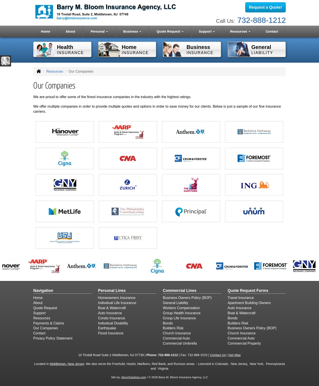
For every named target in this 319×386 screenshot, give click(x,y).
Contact (272, 31)
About (70, 31)
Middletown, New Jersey (67, 364)
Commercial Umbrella (180, 343)
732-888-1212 (261, 20)
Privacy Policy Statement (52, 338)
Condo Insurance (111, 318)
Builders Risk (173, 328)
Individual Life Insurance (117, 303)
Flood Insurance (111, 333)
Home (45, 31)
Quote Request (45, 308)
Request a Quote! (265, 7)
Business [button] (132, 31)
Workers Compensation (181, 308)
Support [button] (207, 31)
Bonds (168, 323)
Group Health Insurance (181, 313)
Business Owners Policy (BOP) (187, 298)
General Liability (175, 303)
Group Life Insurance (179, 318)
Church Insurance (177, 333)
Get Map (234, 355)
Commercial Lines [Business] (179, 290)
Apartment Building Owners (249, 303)
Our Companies (45, 328)
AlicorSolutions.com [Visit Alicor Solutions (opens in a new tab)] (133, 377)
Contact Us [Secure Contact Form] (218, 355)
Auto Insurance (110, 313)
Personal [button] (99, 31)
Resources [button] (240, 31)
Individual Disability (113, 323)
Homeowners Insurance (117, 298)
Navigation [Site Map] (43, 290)
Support (39, 313)
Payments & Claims (48, 323)
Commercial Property (244, 343)
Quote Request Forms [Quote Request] (248, 290)
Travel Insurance (241, 298)
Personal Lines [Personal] (112, 290)
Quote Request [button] (170, 31)
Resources (54, 71)
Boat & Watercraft (112, 308)
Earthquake (107, 328)
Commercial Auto (176, 338)
